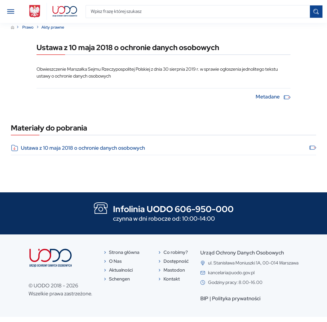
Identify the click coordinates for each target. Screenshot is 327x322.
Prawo (28, 32)
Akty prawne (52, 32)
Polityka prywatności (236, 303)
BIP (204, 303)
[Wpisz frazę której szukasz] (198, 11)
